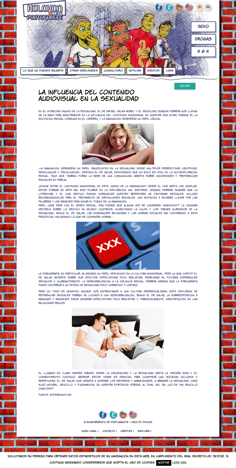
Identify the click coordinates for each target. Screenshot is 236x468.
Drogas (203, 39)
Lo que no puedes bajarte (43, 71)
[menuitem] (199, 4)
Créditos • (127, 431)
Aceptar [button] (163, 463)
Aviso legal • (90, 431)
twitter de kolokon (169, 7)
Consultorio (113, 71)
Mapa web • (144, 431)
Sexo (203, 27)
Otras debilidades (84, 71)
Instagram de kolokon (189, 7)
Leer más (179, 462)
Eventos (153, 71)
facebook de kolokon (159, 7)
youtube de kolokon (179, 7)
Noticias (135, 71)
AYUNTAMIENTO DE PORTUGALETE (108, 422)
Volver (185, 86)
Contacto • (110, 431)
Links (169, 71)
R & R (203, 52)
